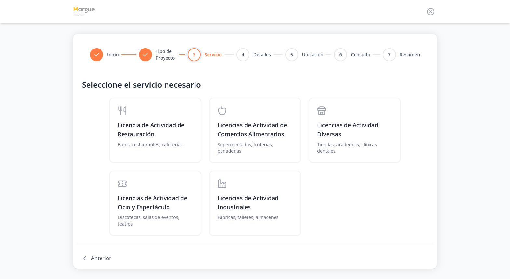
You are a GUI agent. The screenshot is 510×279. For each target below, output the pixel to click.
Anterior (96, 258)
